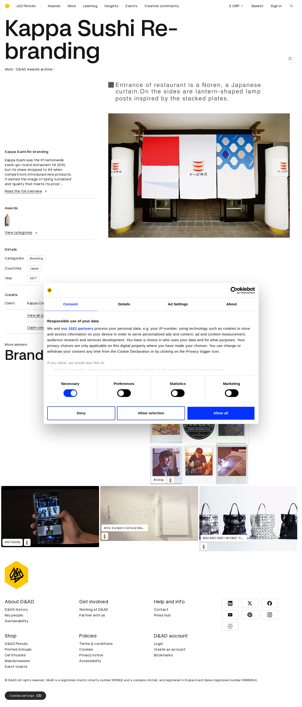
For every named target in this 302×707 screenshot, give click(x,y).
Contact (161, 609)
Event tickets (16, 667)
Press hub (162, 615)
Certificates (15, 655)
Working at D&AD (93, 609)
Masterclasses (17, 661)
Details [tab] (124, 304)
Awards (54, 6)
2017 (33, 278)
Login (158, 644)
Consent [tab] (70, 304)
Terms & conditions (96, 644)
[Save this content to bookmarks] (290, 58)
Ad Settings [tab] (178, 304)
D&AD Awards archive (34, 69)
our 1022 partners (77, 328)
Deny (81, 413)
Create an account (170, 649)
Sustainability (16, 621)
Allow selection (151, 413)
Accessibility (90, 661)
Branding (36, 258)
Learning (90, 6)
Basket (258, 6)
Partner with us (92, 615)
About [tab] (231, 304)
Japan (34, 268)
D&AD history (16, 609)
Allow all (220, 413)
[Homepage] (7, 6)
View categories (21, 232)
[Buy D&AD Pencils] (29, 6)
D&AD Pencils (16, 644)
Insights (111, 6)
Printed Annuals (18, 649)
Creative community (161, 6)
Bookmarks (163, 655)
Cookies (86, 649)
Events (131, 6)
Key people (14, 615)
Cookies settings (25, 695)
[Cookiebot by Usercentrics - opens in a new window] (234, 290)
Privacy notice (91, 655)
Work (72, 6)
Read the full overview (26, 191)
